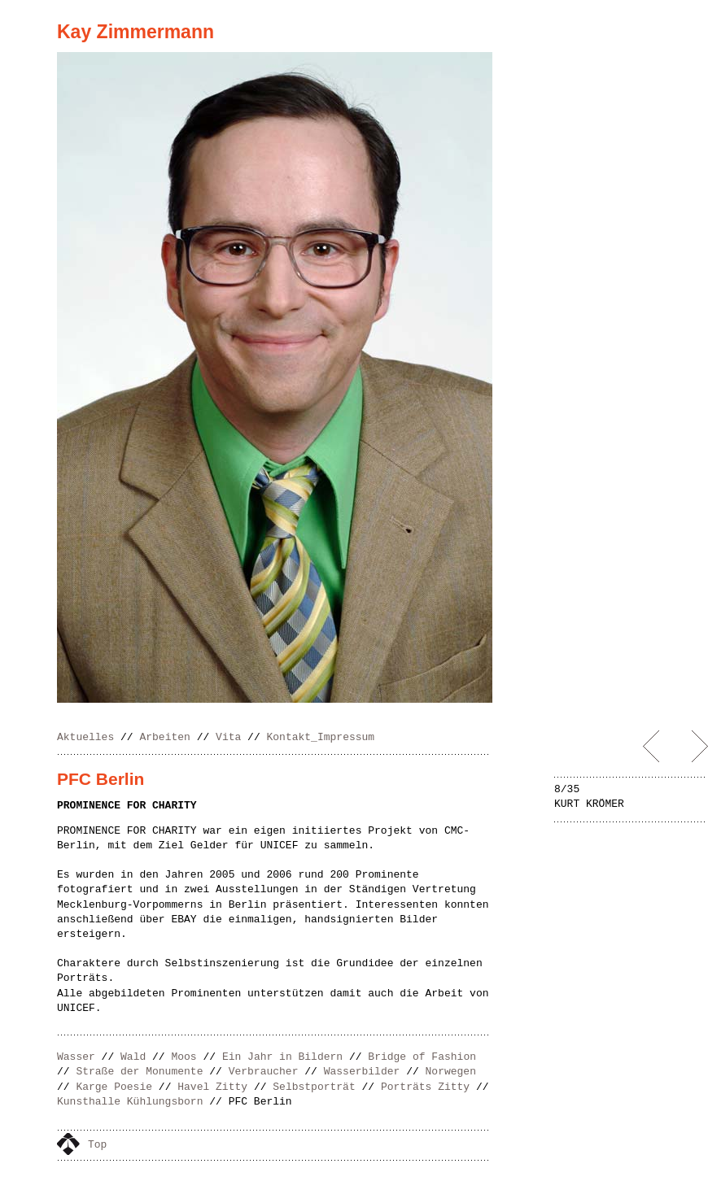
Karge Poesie (114, 1087)
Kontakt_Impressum (321, 737)
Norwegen (451, 1072)
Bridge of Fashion (422, 1057)
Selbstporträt (314, 1087)
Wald (133, 1057)
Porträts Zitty (425, 1087)
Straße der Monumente (139, 1072)
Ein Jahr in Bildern (282, 1057)
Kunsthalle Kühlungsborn (130, 1102)
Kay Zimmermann (135, 31)
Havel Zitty (212, 1087)
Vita (228, 737)
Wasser (76, 1057)
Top (97, 1145)
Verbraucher (264, 1072)
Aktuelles (85, 737)
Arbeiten (164, 737)
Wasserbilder (362, 1072)
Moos (183, 1057)
